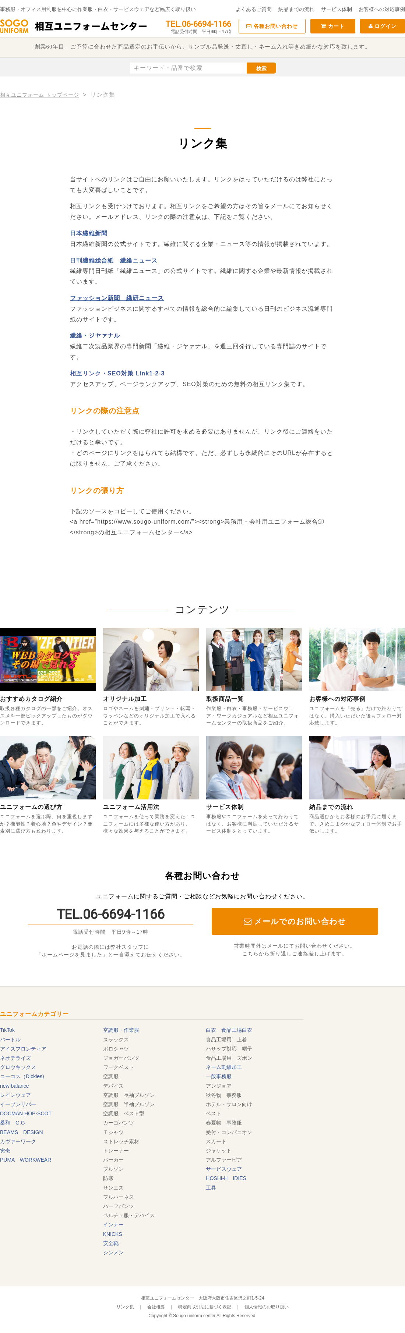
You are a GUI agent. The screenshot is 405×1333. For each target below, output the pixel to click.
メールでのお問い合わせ (295, 921)
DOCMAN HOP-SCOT (26, 1113)
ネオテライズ (15, 1058)
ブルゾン (113, 1169)
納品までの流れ (296, 9)
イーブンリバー (18, 1104)
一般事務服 (219, 1076)
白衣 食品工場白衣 (229, 1030)
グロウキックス (18, 1067)
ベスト (213, 1113)
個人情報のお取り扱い (266, 1306)
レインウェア (15, 1095)
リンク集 (125, 1306)
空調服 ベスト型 (123, 1113)
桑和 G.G (12, 1123)
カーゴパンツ (118, 1123)
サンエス (113, 1188)
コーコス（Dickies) (22, 1076)
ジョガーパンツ (121, 1058)
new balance (14, 1086)
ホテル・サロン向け (229, 1104)
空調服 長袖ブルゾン (129, 1095)
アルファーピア (224, 1160)
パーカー (113, 1160)
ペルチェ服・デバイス (129, 1215)
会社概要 (156, 1306)
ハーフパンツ (118, 1206)
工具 (211, 1188)
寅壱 (5, 1151)
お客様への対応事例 (382, 9)
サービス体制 (336, 9)
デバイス (113, 1086)
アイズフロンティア (23, 1049)
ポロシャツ (116, 1049)
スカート (216, 1141)
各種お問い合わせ (272, 26)
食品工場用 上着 (226, 1039)
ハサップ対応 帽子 (229, 1049)
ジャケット (219, 1151)
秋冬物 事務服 (224, 1095)
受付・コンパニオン (229, 1132)
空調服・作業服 (121, 1030)
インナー (113, 1224)
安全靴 (111, 1243)
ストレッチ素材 (121, 1141)
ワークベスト (118, 1067)
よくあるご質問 (254, 9)
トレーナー (116, 1151)
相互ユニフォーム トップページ (39, 95)
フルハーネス (118, 1197)
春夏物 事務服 (224, 1123)
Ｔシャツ (113, 1132)
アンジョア (219, 1086)
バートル (10, 1039)
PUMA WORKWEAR (25, 1160)
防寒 (108, 1178)
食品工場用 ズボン (229, 1058)
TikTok (7, 1030)
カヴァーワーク (18, 1141)
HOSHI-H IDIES (226, 1178)
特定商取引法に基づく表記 (204, 1306)
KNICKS (112, 1234)
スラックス (116, 1039)
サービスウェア (224, 1169)
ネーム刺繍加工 (224, 1067)
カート (333, 26)
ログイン (383, 26)
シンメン (113, 1252)
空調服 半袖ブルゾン (129, 1104)
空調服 (111, 1076)
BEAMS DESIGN (21, 1132)
